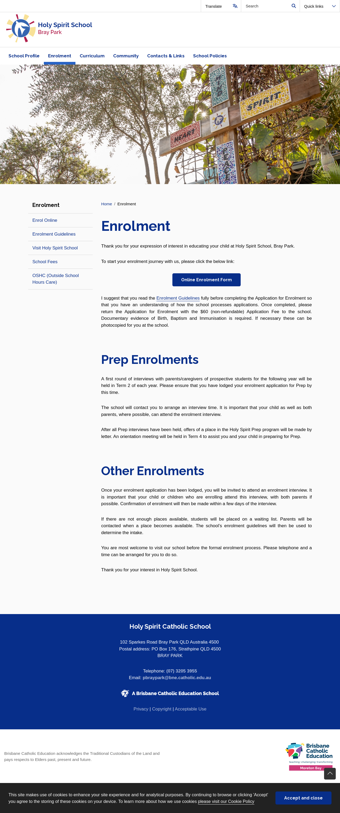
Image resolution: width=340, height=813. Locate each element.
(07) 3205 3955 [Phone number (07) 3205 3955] (181, 671)
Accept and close (303, 798)
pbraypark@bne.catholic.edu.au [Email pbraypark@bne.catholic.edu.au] (177, 677)
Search (294, 6)
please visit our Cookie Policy (226, 801)
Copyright (161, 709)
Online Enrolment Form (206, 279)
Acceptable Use (190, 709)
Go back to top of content (330, 774)
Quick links (314, 6)
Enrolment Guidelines (178, 298)
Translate (213, 6)
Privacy (141, 709)
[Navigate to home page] (85, 29)
